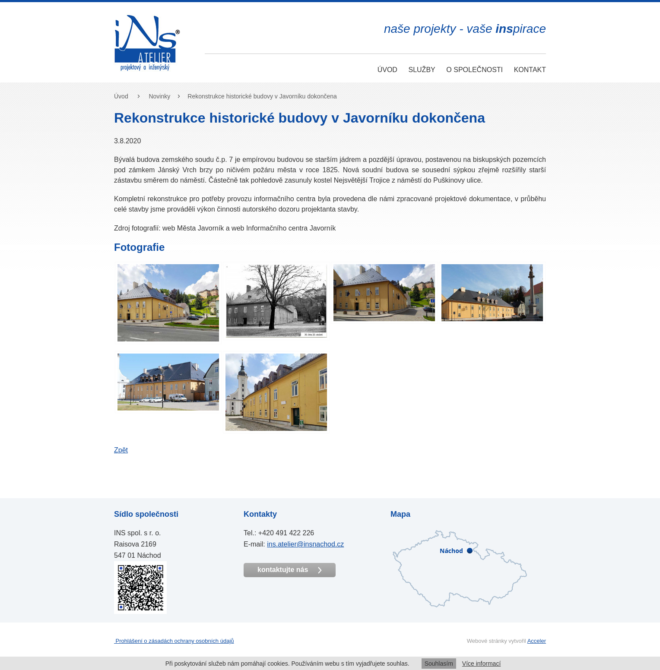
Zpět (121, 450)
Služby (421, 69)
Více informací (481, 663)
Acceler (536, 641)
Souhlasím (439, 663)
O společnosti (474, 69)
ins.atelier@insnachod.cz (305, 544)
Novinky (159, 96)
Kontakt (530, 69)
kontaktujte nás (289, 570)
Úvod (387, 69)
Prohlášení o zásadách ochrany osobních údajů (174, 641)
